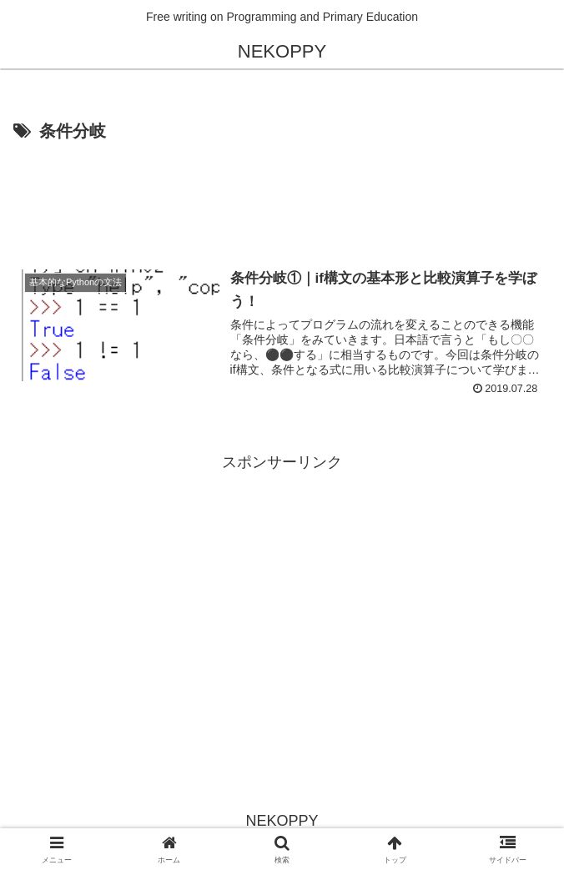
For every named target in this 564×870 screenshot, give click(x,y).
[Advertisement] (282, 197)
